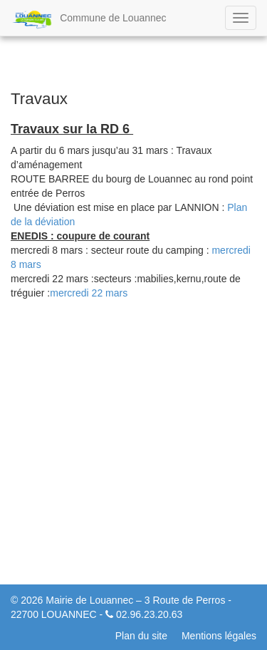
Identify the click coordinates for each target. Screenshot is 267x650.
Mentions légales (219, 635)
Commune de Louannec (89, 19)
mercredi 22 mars (88, 293)
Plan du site (141, 635)
